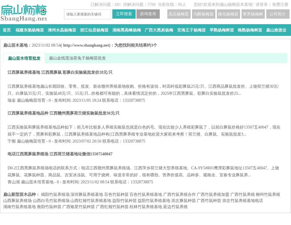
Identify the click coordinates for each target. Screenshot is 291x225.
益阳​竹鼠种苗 (124, 200)
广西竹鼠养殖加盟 (213, 194)
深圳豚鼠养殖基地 (86, 194)
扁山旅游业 (276, 30)
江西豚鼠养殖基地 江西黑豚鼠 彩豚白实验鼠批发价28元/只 (145, 83)
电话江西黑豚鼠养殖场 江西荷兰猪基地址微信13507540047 (145, 164)
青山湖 (14, 182)
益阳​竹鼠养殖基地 (154, 200)
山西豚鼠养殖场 (17, 200)
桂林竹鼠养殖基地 (145, 207)
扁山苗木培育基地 (37, 182)
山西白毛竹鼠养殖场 (51, 200)
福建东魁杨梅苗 (29, 30)
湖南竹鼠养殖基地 (19, 207)
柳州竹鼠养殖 (268, 194)
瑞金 (12, 100)
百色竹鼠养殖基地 (145, 194)
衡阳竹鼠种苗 (49, 207)
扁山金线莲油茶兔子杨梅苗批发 (77, 58)
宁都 (12, 141)
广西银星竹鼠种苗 (78, 207)
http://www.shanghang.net (86, 45)
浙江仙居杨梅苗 (94, 30)
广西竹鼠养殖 (242, 194)
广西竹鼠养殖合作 (179, 194)
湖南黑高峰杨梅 (126, 30)
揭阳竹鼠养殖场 (55, 194)
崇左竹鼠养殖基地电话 (242, 200)
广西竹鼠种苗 (209, 200)
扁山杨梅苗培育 (31, 100)
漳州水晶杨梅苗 (62, 30)
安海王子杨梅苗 (191, 30)
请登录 (261, 4)
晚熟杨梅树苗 (250, 30)
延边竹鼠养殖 (175, 207)
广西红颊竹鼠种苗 (112, 207)
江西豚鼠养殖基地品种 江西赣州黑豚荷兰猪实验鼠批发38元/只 (145, 123)
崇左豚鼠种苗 (183, 200)
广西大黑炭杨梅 (159, 30)
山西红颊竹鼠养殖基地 (90, 200)
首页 (7, 30)
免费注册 (280, 4)
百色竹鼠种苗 (116, 194)
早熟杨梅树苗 (222, 30)
